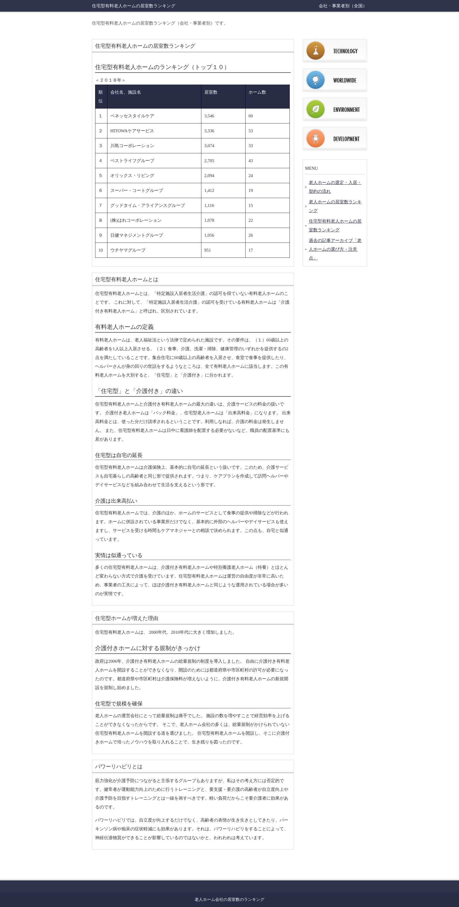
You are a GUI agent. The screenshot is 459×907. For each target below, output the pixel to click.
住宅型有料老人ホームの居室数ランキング (335, 225)
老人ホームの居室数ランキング (335, 206)
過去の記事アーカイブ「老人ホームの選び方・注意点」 (335, 249)
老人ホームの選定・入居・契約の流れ (335, 187)
